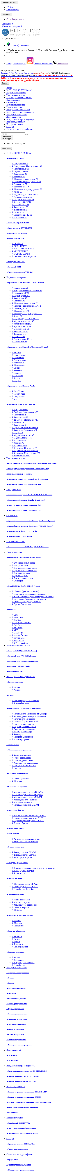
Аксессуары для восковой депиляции (22, 1107)
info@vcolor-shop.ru (16, 64)
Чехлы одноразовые (15, 1029)
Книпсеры (17, 734)
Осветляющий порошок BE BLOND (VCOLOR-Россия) (29, 495)
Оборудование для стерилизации (20, 1170)
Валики (16, 687)
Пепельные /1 (19, 415)
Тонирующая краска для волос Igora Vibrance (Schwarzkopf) (31, 463)
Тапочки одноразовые (16, 998)
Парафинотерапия (14, 124)
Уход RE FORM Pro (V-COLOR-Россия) (23, 586)
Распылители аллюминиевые (26, 839)
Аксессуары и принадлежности (20, 112)
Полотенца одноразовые (16, 1014)
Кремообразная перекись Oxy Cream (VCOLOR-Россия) (29, 526)
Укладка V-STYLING (15, 262)
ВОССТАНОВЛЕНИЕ (23, 249)
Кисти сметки (12, 745)
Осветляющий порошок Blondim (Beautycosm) (25, 500)
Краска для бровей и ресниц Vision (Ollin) (23, 484)
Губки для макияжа (21, 758)
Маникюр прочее (20, 739)
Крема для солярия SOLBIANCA (20, 1144)
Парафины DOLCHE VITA (18, 1123)
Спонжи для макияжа (22, 760)
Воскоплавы (12, 1112)
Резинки (16, 690)
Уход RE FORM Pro (15, 238)
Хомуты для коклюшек (23, 962)
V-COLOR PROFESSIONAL (19, 90)
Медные (16, 380)
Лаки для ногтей (14, 117)
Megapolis (17, 633)
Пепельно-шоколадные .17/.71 (26, 181)
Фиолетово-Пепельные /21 (25, 420)
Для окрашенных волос (23, 563)
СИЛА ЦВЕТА (19, 246)
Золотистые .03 (19, 174)
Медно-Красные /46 (22, 438)
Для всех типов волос (22, 578)
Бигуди (16, 957)
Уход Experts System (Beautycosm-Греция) (23, 557)
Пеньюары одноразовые (16, 1004)
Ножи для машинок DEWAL (26, 805)
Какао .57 (17, 192)
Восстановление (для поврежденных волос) (32, 596)
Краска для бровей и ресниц (19, 97)
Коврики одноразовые (16, 988)
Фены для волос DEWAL (24, 852)
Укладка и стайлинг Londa (18, 666)
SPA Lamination (20, 643)
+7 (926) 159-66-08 (17, 45)
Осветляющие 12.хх (22, 215)
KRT (15, 630)
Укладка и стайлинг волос (18, 109)
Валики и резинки (14, 682)
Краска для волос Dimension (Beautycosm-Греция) (27, 347)
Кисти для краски (21, 900)
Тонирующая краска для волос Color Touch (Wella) (27, 469)
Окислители (11, 102)
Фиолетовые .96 (20, 207)
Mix (14, 399)
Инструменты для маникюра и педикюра (23, 708)
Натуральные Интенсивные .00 (27, 166)
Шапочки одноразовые (16, 1040)
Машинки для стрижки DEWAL (27, 792)
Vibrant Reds (18, 394)
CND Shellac (12, 1055)
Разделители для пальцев (24, 729)
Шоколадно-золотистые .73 (25, 179)
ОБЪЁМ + (17, 243)
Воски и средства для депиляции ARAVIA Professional (28, 1102)
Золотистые (18, 363)
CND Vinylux (12, 1060)
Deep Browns (18, 396)
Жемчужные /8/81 (21, 456)
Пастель (16, 373)
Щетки (16, 941)
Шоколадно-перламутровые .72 (27, 189)
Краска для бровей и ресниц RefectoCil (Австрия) (27, 479)
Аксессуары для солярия (17, 1149)
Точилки (16, 768)
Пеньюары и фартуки (16, 828)
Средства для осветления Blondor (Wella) (23, 505)
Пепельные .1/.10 (20, 169)
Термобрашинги (20, 947)
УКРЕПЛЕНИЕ (20, 251)
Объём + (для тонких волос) (25, 591)
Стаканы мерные (20, 907)
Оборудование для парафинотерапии (22, 1133)
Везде (9, 88)
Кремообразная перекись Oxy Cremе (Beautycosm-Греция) (30, 521)
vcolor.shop (60, 64)
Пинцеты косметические (24, 765)
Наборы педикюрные (22, 737)
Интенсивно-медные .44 (23, 197)
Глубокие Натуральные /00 (25, 412)
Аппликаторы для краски (24, 905)
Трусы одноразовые (15, 1009)
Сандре (16, 368)
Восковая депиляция (15, 122)
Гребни (16, 939)
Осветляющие (19, 360)
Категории (6, 148)
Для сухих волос (20, 565)
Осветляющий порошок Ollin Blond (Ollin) (24, 510)
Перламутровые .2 (21, 171)
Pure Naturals (18, 391)
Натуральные (19, 355)
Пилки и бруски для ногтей (25, 721)
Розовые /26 (18, 422)
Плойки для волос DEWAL (25, 886)
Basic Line (17, 617)
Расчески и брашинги (15, 931)
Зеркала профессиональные (25, 700)
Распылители (12, 834)
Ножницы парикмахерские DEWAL (29, 815)
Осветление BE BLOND (16, 233)
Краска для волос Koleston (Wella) (20, 386)
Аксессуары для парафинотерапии (21, 1128)
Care (15, 615)
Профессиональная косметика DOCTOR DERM (26, 1071)
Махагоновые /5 (20, 440)
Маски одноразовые (15, 1034)
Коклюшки (18, 960)
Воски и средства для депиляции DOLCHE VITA (26, 1092)
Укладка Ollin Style (14, 671)
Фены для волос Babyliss (24, 855)
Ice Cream (17, 627)
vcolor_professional (39, 64)
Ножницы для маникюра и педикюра (29, 714)
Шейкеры (17, 910)
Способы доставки (15, 19)
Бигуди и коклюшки (15, 952)
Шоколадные (19, 365)
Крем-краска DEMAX (16, 158)
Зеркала (10, 695)
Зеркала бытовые (20, 703)
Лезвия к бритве (20, 823)
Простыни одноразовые (16, 1019)
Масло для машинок (22, 802)
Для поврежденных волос (24, 568)
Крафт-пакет (12, 1160)
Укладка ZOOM (13, 267)
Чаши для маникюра (22, 732)
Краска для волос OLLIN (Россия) (20, 404)
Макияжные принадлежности (19, 750)
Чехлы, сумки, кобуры (23, 870)
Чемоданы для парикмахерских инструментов (33, 868)
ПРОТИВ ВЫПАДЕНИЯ (24, 256)
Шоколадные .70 (20, 187)
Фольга (10, 978)
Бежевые (17, 370)
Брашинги (17, 944)
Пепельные (18, 357)
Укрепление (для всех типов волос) (29, 599)
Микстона (17, 375)
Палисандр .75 (19, 184)
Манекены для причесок (17, 773)
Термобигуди (19, 965)
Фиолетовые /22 (20, 417)
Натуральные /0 (20, 409)
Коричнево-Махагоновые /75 (26, 453)
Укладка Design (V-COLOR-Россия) (21, 656)
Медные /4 (17, 432)
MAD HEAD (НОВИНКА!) (17, 223)
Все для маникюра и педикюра (20, 119)
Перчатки (11, 993)
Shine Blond (18, 640)
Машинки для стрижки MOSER (27, 797)
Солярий (10, 126)
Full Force (17, 625)
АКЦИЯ (16, 352)
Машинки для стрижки (16, 786)
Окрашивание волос (15, 894)
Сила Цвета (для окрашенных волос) (29, 594)
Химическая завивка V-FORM (19, 272)
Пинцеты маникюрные (23, 724)
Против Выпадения (21, 604)
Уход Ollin (11, 609)
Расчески (17, 936)
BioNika (16, 620)
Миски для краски (21, 902)
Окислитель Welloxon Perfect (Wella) (21, 531)
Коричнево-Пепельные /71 (25, 448)
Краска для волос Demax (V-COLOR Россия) (25, 283)
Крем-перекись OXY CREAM (19, 228)
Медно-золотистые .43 (23, 199)
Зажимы (16, 920)
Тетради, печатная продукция (19, 1045)
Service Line (18, 638)
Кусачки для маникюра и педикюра (29, 716)
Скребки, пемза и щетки (24, 726)
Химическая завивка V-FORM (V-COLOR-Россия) (27, 547)
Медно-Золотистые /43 (23, 435)
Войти (9, 7)
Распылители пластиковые (25, 841)
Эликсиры (17, 581)
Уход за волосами (14, 107)
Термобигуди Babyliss (22, 889)
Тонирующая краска (15, 95)
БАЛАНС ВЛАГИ (21, 254)
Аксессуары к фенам (22, 857)
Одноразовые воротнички (17, 973)
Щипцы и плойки (14, 878)
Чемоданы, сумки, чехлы (17, 863)
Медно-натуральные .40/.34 (25, 194)
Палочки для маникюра (23, 719)
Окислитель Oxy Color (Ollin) (19, 536)
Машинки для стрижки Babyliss (27, 794)
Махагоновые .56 (20, 204)
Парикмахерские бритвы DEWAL (28, 820)
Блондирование (13, 100)
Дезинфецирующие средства (18, 1165)
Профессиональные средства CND (21, 1081)
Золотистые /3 (19, 425)
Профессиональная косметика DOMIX (22, 1076)
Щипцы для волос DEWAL (25, 884)
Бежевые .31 (18, 176)
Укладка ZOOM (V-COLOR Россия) (21, 651)
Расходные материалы (16, 114)
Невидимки (18, 926)
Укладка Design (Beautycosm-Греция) (22, 661)
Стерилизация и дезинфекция (19, 129)
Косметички (18, 873)
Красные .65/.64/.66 (21, 202)
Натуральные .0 (20, 164)
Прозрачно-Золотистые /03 (25, 427)
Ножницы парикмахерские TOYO (28, 818)
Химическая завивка (15, 105)
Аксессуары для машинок (24, 800)
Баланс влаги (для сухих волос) (27, 601)
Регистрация (12, 9)
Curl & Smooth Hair (21, 622)
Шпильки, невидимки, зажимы (19, 915)
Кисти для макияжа (21, 755)
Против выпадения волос (24, 570)
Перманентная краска (16, 92)
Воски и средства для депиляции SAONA (23, 1097)
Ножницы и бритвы (15, 810)
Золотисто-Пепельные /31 (24, 430)
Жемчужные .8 (19, 210)
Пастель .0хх (18, 212)
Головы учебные (20, 779)
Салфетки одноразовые (16, 1024)
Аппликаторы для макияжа (25, 763)
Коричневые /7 (19, 445)
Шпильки (17, 923)
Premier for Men (20, 635)
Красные (17, 378)
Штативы (17, 781)
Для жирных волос (21, 573)
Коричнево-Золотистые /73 (25, 450)
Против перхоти (20, 575)
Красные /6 (18, 443)
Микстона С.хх (19, 217)
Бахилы (10, 983)
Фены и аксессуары (15, 847)
